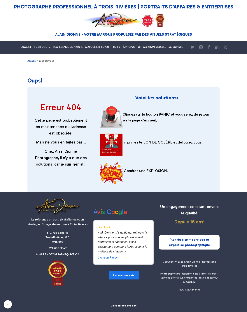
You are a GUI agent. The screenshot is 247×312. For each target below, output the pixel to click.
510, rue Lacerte (57, 232)
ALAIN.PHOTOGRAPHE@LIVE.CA (57, 254)
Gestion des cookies (123, 305)
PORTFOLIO (41, 47)
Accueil (31, 60)
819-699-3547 (57, 248)
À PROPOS (129, 47)
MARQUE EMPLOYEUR (97, 47)
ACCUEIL (26, 47)
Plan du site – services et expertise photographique (189, 242)
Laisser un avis (124, 275)
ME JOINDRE (176, 47)
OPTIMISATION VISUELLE (152, 47)
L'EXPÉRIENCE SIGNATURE (68, 47)
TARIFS (116, 47)
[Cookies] (8, 304)
